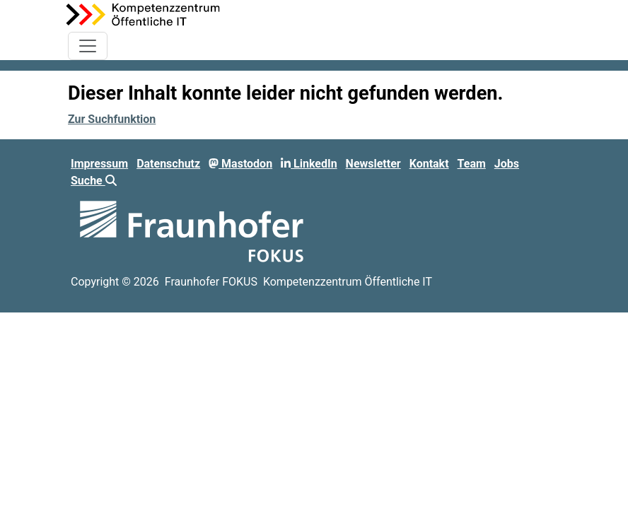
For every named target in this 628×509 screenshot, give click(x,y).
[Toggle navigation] (87, 46)
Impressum (99, 163)
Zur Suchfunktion (112, 119)
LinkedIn (309, 163)
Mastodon (240, 163)
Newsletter (373, 163)
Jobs (506, 163)
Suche (94, 180)
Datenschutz (168, 163)
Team (472, 163)
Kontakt (429, 163)
